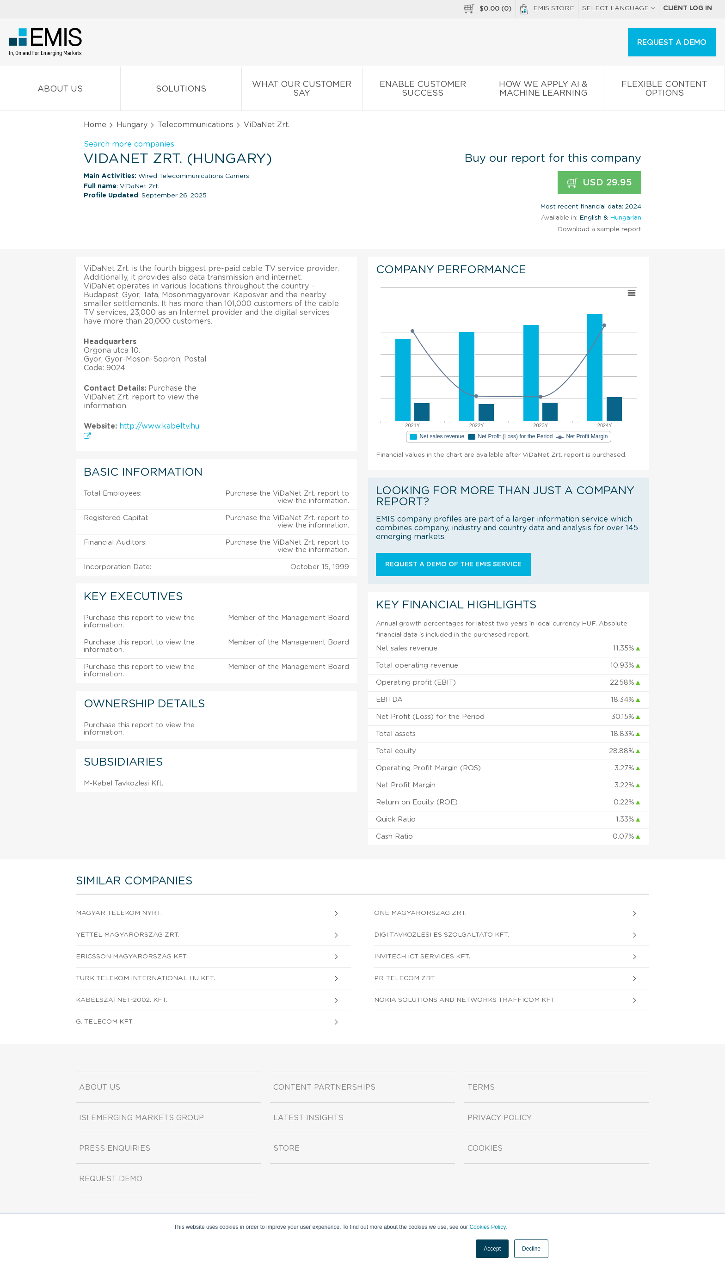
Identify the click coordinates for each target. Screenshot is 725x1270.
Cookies (485, 1148)
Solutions (181, 91)
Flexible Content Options (664, 90)
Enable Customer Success (422, 90)
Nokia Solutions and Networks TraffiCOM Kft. (465, 1000)
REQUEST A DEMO (672, 42)
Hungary (132, 125)
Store (286, 1148)
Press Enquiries (114, 1148)
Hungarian (625, 218)
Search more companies (129, 144)
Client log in (687, 8)
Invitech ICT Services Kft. (422, 956)
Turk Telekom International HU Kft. (145, 978)
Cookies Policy (487, 1227)
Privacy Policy (499, 1118)
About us (60, 91)
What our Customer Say (302, 90)
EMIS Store (547, 9)
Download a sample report (599, 229)
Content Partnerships (324, 1087)
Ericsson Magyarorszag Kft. (132, 956)
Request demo (110, 1179)
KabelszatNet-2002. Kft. (121, 1000)
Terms (481, 1087)
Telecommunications (195, 125)
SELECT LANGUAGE (618, 8)
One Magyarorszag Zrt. (420, 913)
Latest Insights (308, 1118)
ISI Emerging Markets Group (141, 1118)
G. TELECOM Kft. (105, 1021)
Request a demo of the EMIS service (453, 564)
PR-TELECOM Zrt (404, 978)
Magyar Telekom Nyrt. (119, 913)
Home (95, 125)
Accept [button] (492, 1248)
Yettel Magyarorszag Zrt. (127, 935)
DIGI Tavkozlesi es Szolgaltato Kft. (441, 935)
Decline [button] (531, 1248)
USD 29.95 (599, 183)
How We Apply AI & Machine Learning (543, 90)
